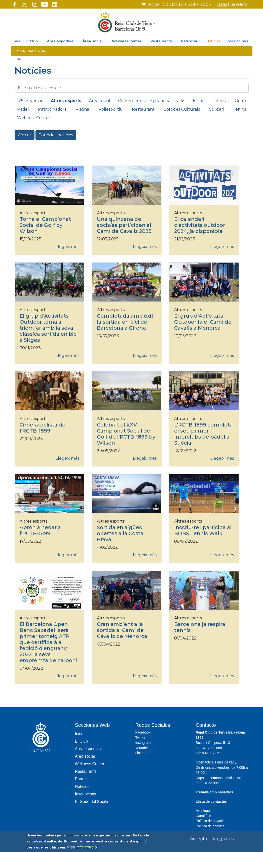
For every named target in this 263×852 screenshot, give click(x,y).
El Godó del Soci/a (29, 51)
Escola (199, 100)
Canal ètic (203, 816)
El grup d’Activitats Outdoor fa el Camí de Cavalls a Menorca (203, 322)
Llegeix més (67, 246)
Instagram (143, 743)
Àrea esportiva (60, 41)
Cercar (24, 135)
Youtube (141, 748)
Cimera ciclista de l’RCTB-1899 (42, 428)
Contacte (173, 4)
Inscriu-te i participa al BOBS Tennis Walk (203, 530)
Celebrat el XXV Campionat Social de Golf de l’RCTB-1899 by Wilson (126, 434)
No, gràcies (223, 839)
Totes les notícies (56, 135)
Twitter (140, 738)
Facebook (143, 732)
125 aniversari (30, 100)
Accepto (198, 839)
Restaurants (162, 41)
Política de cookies (210, 826)
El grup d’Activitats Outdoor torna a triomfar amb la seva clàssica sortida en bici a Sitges (49, 328)
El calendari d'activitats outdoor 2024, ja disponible (199, 225)
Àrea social (93, 41)
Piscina (82, 109)
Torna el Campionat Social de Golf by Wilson (45, 225)
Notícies (213, 41)
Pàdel (23, 109)
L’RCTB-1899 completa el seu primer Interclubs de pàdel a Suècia (203, 434)
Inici (16, 41)
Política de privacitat (211, 821)
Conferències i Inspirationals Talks (151, 100)
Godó (240, 100)
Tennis (239, 109)
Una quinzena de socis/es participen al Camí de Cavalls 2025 (124, 225)
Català (222, 4)
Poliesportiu (110, 109)
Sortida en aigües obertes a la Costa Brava (120, 533)
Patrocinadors (52, 109)
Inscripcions (237, 41)
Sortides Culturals (182, 109)
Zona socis (200, 4)
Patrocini (189, 41)
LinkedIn (141, 753)
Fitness (220, 100)
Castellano (238, 4)
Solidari (216, 109)
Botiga (153, 4)
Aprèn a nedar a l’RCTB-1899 (40, 530)
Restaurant (143, 109)
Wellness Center (127, 41)
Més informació (82, 848)
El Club (32, 41)
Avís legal (203, 811)
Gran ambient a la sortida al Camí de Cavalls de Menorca (122, 630)
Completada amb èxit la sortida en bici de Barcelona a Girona (125, 322)
